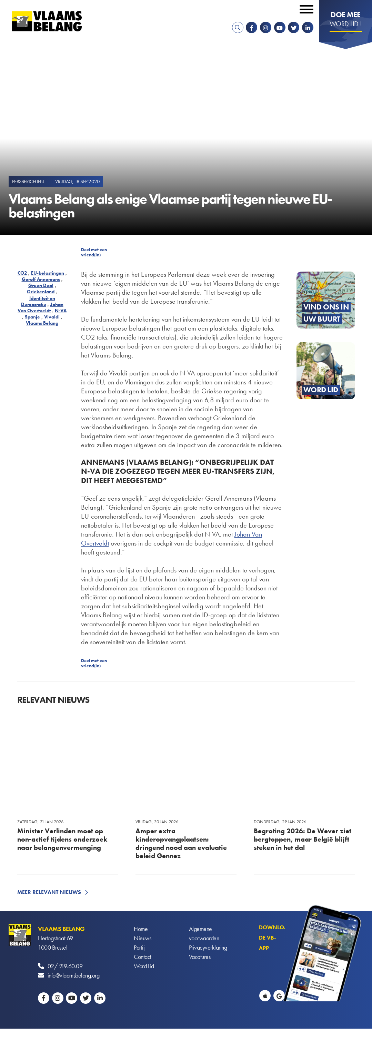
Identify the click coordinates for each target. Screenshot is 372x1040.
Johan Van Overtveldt (40, 307)
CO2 (22, 273)
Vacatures (200, 957)
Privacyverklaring (208, 947)
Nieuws (142, 938)
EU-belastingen (47, 273)
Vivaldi (52, 317)
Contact (142, 957)
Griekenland (40, 291)
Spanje (32, 317)
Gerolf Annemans (41, 279)
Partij (139, 947)
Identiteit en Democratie (38, 301)
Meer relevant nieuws (49, 892)
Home (141, 929)
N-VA (61, 310)
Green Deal (40, 285)
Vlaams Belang (42, 323)
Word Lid (144, 966)
